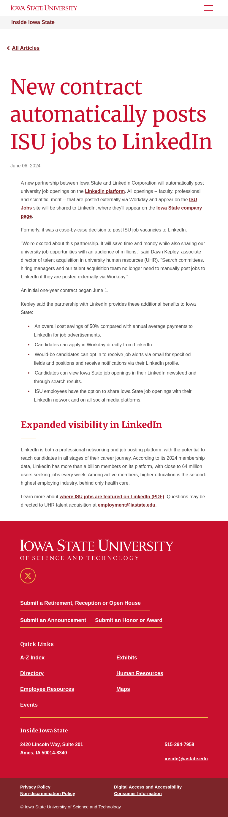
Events (29, 705)
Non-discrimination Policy (47, 793)
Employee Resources (47, 689)
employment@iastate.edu (126, 504)
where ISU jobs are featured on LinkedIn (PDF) (112, 496)
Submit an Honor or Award (128, 620)
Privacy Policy (35, 786)
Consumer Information (138, 793)
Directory (32, 673)
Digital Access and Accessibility (148, 786)
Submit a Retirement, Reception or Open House (80, 603)
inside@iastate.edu (186, 758)
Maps (123, 689)
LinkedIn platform (105, 191)
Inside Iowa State (33, 22)
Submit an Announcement (53, 620)
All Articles (25, 48)
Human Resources (139, 673)
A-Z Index (32, 658)
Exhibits (126, 658)
